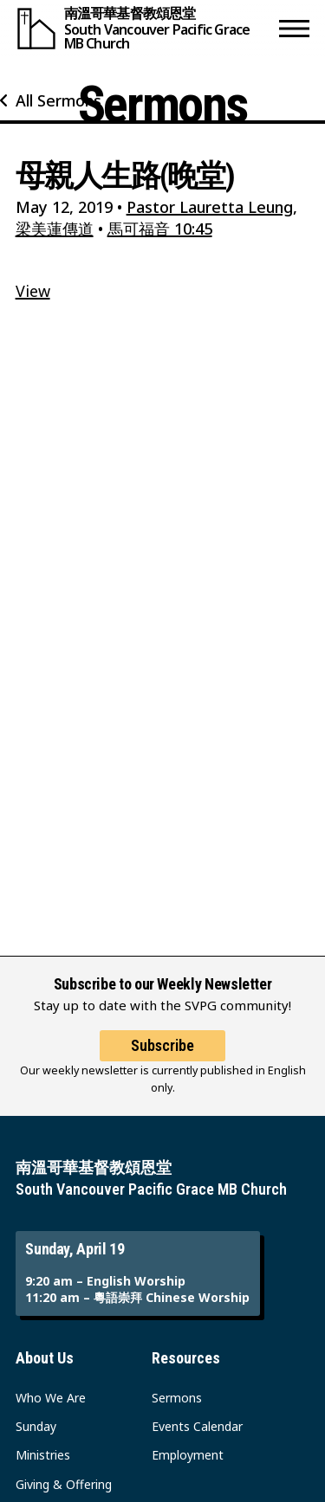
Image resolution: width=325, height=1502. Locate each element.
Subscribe (162, 1045)
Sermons (177, 1397)
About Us (45, 1358)
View (33, 290)
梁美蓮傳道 (55, 228)
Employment (188, 1455)
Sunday (36, 1426)
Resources (186, 1358)
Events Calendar (197, 1426)
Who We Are (51, 1397)
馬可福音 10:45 (159, 228)
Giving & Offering (64, 1484)
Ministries (43, 1455)
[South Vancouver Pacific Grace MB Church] (144, 28)
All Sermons (58, 100)
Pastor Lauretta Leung (210, 207)
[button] (294, 28)
